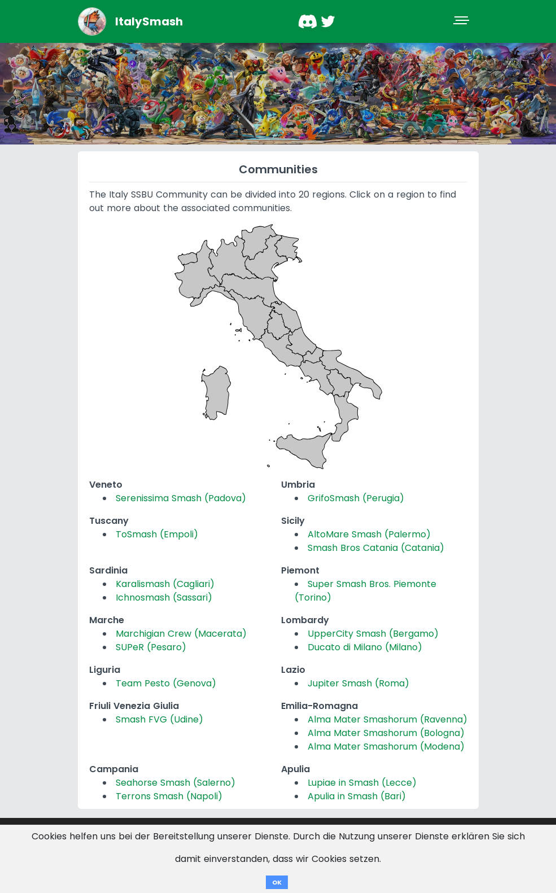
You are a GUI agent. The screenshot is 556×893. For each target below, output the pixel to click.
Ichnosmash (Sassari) (164, 597)
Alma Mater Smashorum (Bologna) (386, 732)
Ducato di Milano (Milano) (365, 647)
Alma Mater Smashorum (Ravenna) (387, 719)
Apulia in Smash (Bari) (357, 796)
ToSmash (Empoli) (157, 534)
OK (277, 882)
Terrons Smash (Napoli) (169, 796)
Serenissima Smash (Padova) (181, 498)
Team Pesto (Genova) (166, 683)
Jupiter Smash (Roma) (358, 683)
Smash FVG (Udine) (159, 719)
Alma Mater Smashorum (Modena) (386, 746)
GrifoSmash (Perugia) (356, 498)
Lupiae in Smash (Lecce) (362, 782)
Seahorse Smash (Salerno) (175, 782)
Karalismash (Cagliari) (165, 583)
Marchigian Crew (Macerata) (181, 633)
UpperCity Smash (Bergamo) (373, 633)
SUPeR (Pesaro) (151, 647)
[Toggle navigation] (462, 21)
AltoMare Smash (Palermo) (369, 534)
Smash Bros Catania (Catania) (376, 547)
